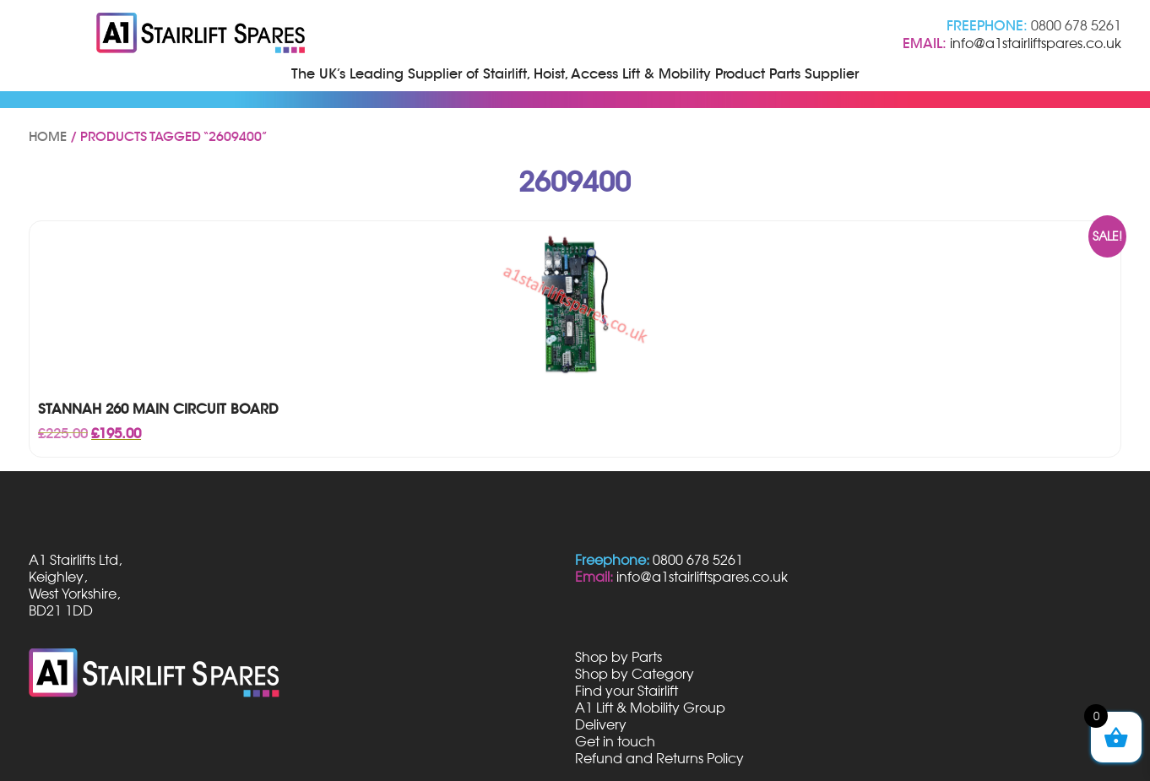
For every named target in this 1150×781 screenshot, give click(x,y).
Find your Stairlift (626, 690)
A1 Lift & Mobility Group (650, 707)
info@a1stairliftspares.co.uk (1035, 43)
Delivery (601, 724)
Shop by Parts (618, 656)
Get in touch (615, 741)
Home (48, 136)
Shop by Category (634, 673)
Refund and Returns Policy (659, 758)
